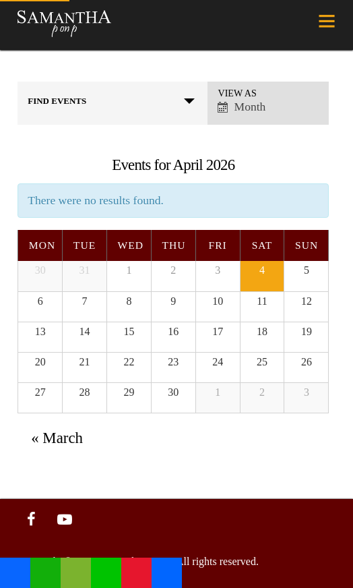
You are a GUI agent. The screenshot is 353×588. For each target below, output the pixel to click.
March (57, 438)
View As (237, 93)
